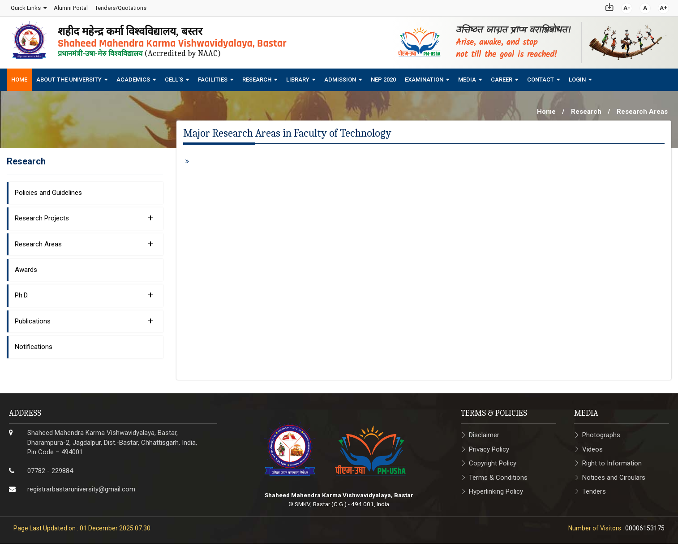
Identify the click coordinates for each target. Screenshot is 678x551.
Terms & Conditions (498, 475)
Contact (540, 77)
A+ (664, 6)
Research (256, 77)
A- (627, 6)
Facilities (212, 77)
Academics (133, 77)
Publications (84, 318)
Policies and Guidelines (48, 190)
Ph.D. (84, 292)
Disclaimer (484, 433)
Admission (340, 77)
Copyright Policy (492, 461)
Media (467, 77)
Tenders (594, 489)
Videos (592, 447)
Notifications (33, 344)
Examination (424, 77)
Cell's (174, 77)
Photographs (601, 433)
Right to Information (612, 461)
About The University (69, 77)
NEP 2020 (383, 77)
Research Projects (84, 215)
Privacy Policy (489, 447)
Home (19, 77)
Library (297, 77)
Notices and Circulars (613, 475)
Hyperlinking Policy (496, 489)
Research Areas (642, 109)
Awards (26, 267)
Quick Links (25, 6)
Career (501, 77)
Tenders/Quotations (120, 6)
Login (577, 77)
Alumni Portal (70, 6)
